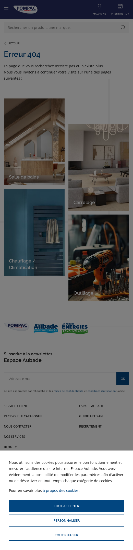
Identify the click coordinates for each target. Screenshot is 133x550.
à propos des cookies (61, 490)
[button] (66, 506)
